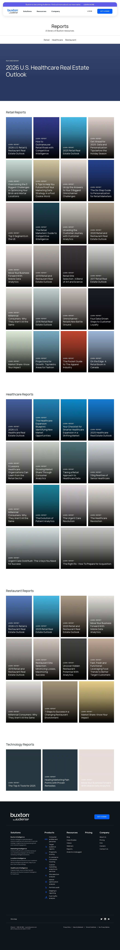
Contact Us (101, 849)
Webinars (68, 846)
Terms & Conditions (91, 927)
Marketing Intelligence (19, 849)
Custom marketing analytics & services (53, 868)
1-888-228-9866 (20, 927)
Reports (68, 849)
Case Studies (68, 840)
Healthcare (57, 39)
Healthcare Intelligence (19, 868)
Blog (68, 837)
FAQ (101, 843)
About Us (101, 837)
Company (55, 11)
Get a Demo (105, 11)
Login (89, 11)
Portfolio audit (54, 887)
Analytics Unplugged (68, 852)
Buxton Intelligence (18, 837)
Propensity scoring (53, 853)
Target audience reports (52, 846)
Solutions (27, 11)
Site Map (14, 919)
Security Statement (78, 927)
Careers (101, 846)
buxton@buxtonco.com (31, 927)
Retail (47, 39)
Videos (68, 843)
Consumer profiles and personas (53, 839)
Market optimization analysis (53, 882)
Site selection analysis (54, 875)
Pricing (101, 840)
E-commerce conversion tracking (53, 859)
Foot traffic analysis (53, 897)
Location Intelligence (18, 858)
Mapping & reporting (52, 892)
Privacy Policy (67, 927)
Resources (41, 11)
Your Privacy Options (104, 927)
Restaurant (70, 39)
